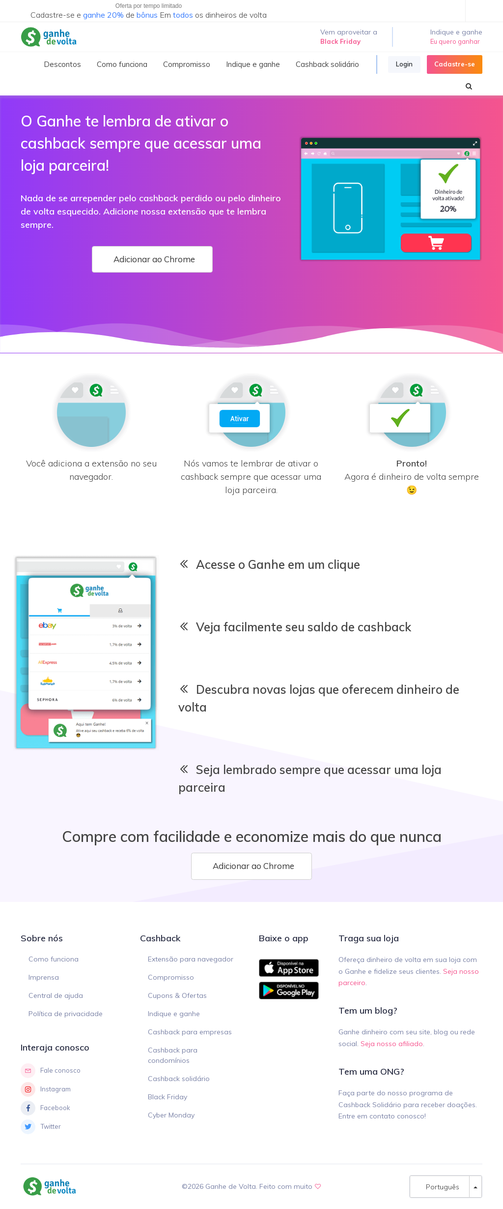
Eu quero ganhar (455, 41)
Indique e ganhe (174, 1013)
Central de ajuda (55, 995)
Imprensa (43, 977)
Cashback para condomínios (172, 1055)
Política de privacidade (65, 1013)
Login (404, 64)
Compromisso (171, 977)
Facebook (45, 1108)
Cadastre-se (454, 64)
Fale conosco (51, 1070)
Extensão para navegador (190, 959)
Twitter (41, 1126)
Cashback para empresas (190, 1031)
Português (439, 1186)
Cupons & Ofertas (177, 995)
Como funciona (53, 959)
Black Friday (167, 1096)
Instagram (46, 1089)
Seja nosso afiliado (392, 1043)
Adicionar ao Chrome (152, 259)
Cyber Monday (171, 1115)
